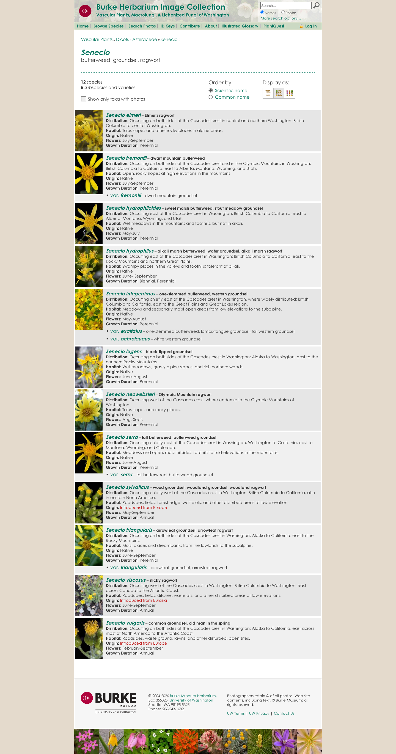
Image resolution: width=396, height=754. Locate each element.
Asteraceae (144, 39)
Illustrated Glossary (240, 25)
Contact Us (284, 713)
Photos (291, 13)
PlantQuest (273, 25)
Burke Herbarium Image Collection (160, 6)
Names (270, 13)
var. (125, 195)
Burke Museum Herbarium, (193, 696)
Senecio (169, 39)
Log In (311, 25)
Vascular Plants (96, 39)
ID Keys (168, 25)
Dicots (122, 39)
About (211, 25)
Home (83, 25)
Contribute (190, 25)
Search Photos (142, 25)
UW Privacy (259, 713)
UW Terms (235, 713)
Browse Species (108, 25)
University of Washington (191, 700)
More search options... (281, 18)
